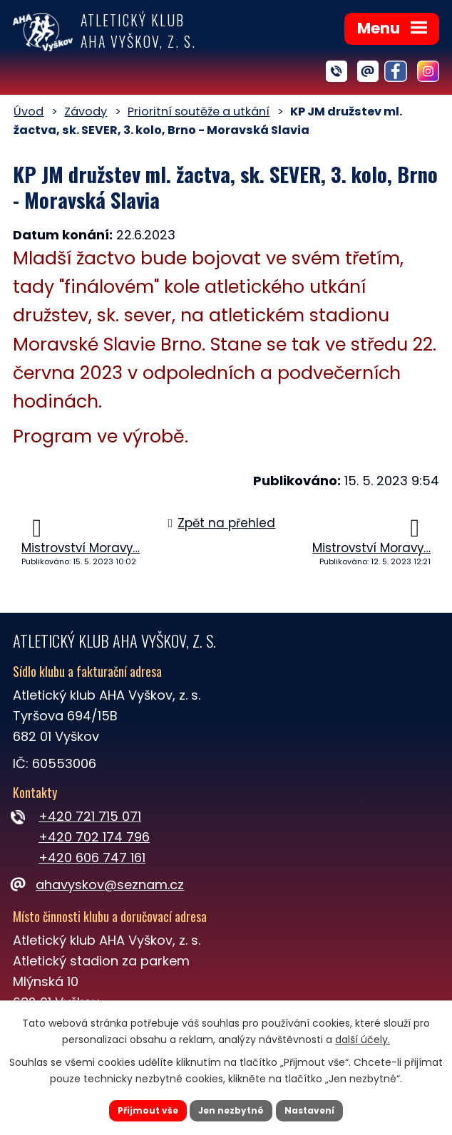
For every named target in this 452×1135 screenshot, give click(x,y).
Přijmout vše (137, 1109)
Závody (85, 111)
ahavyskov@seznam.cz (98, 884)
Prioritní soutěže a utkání (198, 111)
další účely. (362, 1036)
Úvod (28, 111)
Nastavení (320, 1109)
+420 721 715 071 (89, 816)
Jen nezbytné (231, 1109)
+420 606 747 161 (91, 857)
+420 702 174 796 (94, 837)
